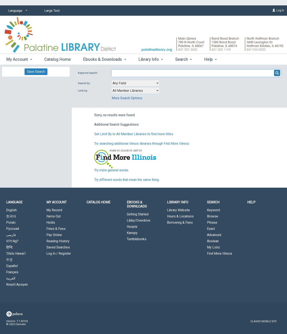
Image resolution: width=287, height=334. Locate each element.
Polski (10, 222)
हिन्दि (9, 247)
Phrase (212, 222)
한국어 (11, 216)
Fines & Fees (56, 229)
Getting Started (137, 214)
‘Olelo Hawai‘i (16, 253)
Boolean (213, 241)
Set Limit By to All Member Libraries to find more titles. (134, 134)
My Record (54, 210)
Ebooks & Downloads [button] (104, 59)
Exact (211, 229)
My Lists (213, 247)
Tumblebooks (136, 239)
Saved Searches (58, 247)
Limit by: (83, 90)
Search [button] (183, 59)
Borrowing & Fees (180, 222)
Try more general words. (111, 170)
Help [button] (210, 59)
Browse (212, 216)
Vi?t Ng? (12, 241)
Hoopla (132, 227)
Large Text (52, 11)
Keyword (213, 210)
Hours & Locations (180, 216)
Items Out (53, 216)
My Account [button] (19, 59)
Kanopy (132, 233)
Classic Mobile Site (264, 321)
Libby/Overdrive (138, 220)
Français (12, 272)
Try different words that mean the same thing (126, 180)
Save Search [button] (36, 72)
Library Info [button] (150, 59)
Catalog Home (57, 59)
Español (12, 266)
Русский (12, 229)
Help (251, 202)
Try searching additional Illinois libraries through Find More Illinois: (141, 144)
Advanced (214, 235)
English (11, 210)
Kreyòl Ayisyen (17, 284)
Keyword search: (88, 72)
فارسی (11, 235)
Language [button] (14, 202)
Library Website (178, 210)
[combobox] (135, 83)
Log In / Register (58, 253)
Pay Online (54, 235)
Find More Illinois (219, 253)
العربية (10, 278)
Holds (50, 222)
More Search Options (127, 98)
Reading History (57, 241)
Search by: (84, 83)
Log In (280, 10)
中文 (9, 260)
